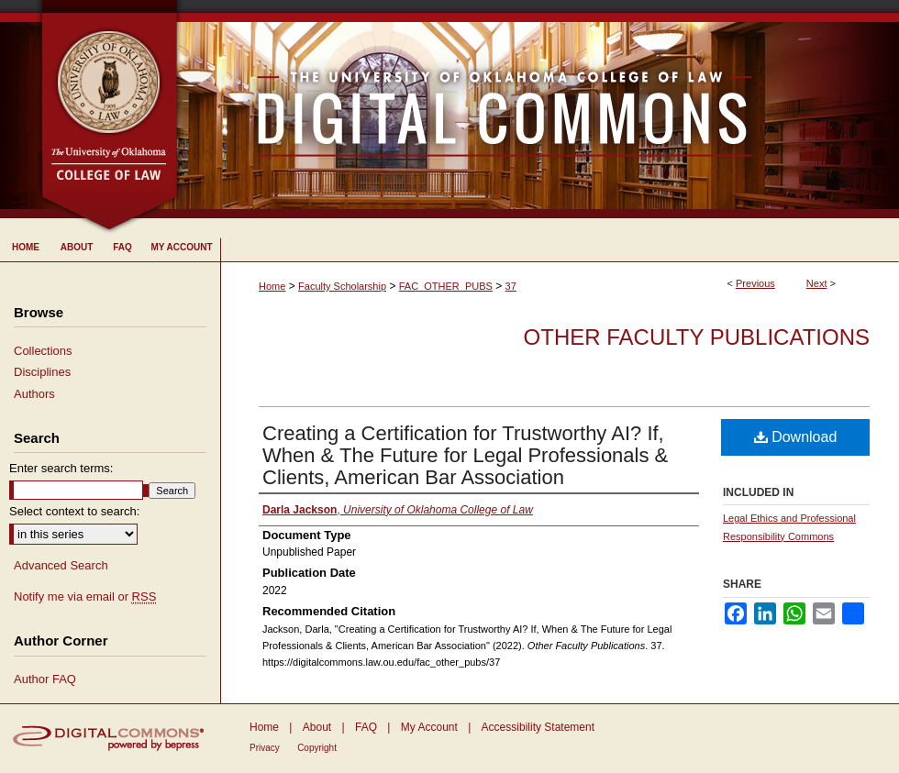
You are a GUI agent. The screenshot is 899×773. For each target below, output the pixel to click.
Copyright (317, 748)
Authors (34, 394)
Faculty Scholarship (342, 286)
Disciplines (42, 372)
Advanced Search (61, 565)
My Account (429, 727)
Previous (755, 283)
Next (816, 283)
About (317, 727)
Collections (43, 351)
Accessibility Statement (538, 727)
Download (796, 437)
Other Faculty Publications (697, 337)
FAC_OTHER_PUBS (446, 286)
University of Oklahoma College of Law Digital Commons (539, 109)
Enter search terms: (61, 468)
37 (510, 286)
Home (272, 286)
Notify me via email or (85, 597)
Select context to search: (74, 511)
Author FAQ (45, 679)
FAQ (366, 727)
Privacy (265, 748)
